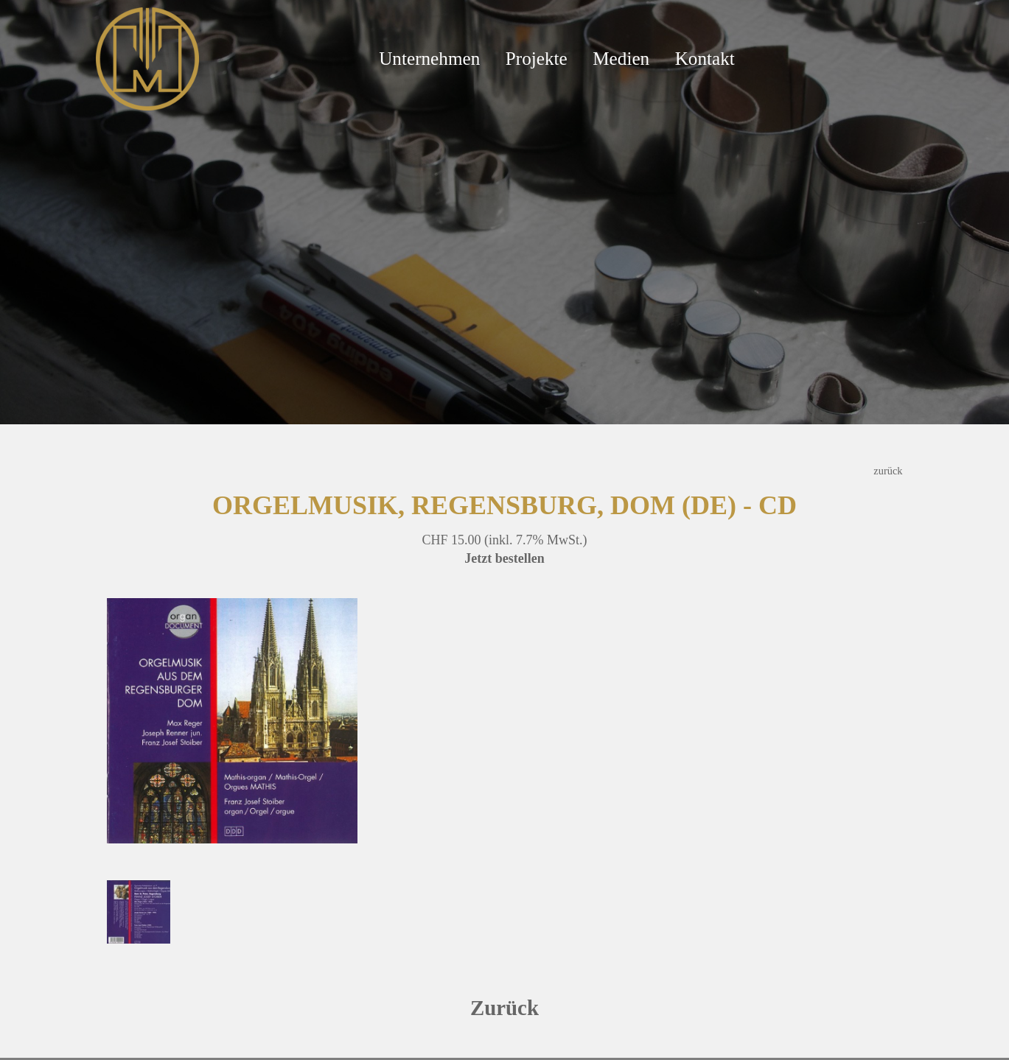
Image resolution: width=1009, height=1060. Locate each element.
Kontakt (705, 59)
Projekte (537, 59)
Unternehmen (429, 59)
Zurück (504, 1007)
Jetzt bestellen (504, 558)
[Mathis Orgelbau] (147, 57)
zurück (887, 471)
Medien (621, 59)
